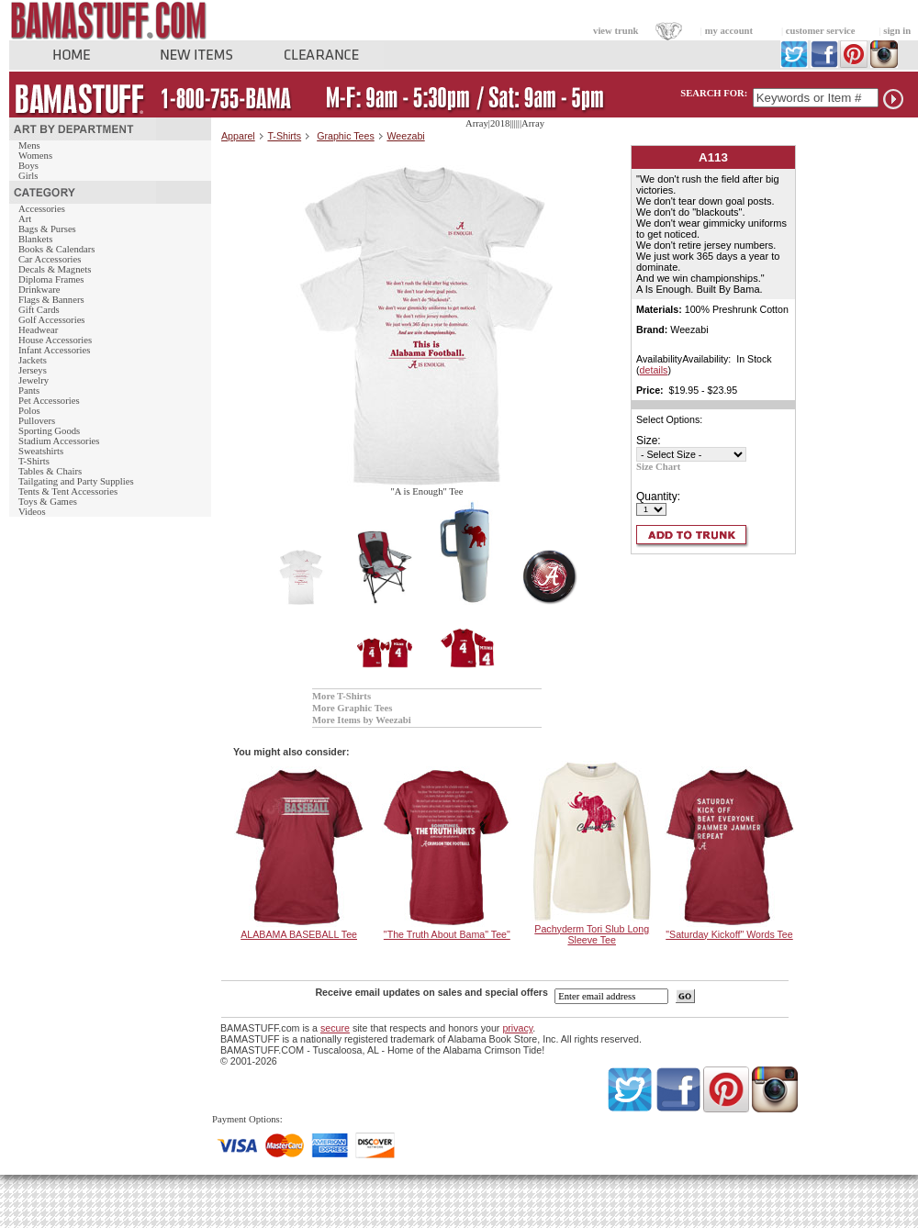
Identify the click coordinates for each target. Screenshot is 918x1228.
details (654, 369)
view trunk (615, 31)
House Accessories (55, 340)
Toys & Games (47, 502)
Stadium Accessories (59, 441)
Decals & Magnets (54, 269)
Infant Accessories (54, 350)
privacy (517, 1027)
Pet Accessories (49, 401)
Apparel (238, 135)
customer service (821, 31)
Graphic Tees (346, 135)
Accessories (41, 209)
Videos (32, 512)
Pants (28, 390)
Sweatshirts (40, 451)
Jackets (32, 360)
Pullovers (36, 421)
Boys (28, 166)
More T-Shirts (341, 696)
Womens (35, 156)
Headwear (38, 330)
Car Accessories (49, 259)
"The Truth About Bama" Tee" (447, 934)
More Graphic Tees (352, 708)
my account (729, 31)
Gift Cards (39, 310)
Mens (29, 145)
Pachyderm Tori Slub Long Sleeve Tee (591, 934)
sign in (897, 31)
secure (335, 1027)
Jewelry (33, 380)
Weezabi (405, 135)
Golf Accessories (51, 320)
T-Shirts (34, 461)
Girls (28, 176)
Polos (29, 411)
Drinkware (39, 290)
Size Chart (658, 467)
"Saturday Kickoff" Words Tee (729, 934)
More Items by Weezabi (361, 720)
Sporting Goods (49, 431)
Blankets (35, 239)
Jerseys (32, 370)
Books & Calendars (56, 249)
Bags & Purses (47, 229)
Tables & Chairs (50, 471)
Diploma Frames (51, 279)
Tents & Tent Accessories (68, 491)
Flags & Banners (51, 300)
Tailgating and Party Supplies (76, 481)
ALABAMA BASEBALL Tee (299, 934)
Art (24, 219)
